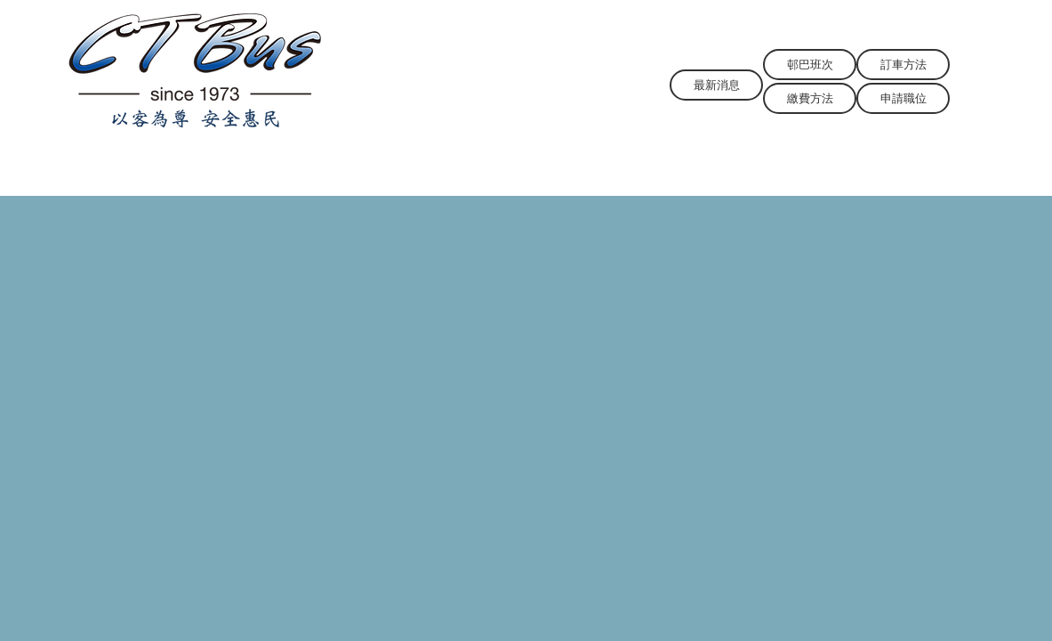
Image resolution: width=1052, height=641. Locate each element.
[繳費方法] (809, 98)
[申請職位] (903, 98)
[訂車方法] (903, 64)
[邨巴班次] (809, 64)
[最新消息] (716, 85)
